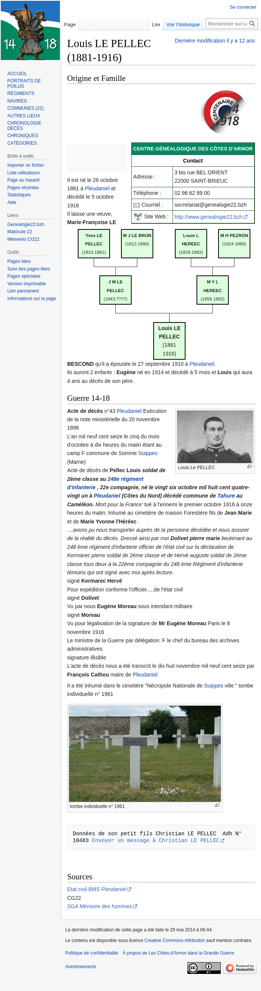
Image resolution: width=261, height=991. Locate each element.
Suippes (148, 453)
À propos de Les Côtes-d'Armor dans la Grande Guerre (178, 953)
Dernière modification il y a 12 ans (215, 41)
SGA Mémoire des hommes (99, 906)
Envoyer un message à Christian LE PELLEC (155, 840)
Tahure (226, 496)
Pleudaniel (97, 188)
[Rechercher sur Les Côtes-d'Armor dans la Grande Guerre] (232, 23)
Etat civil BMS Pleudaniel (96, 889)
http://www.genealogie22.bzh (208, 217)
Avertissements (80, 966)
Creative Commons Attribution (175, 940)
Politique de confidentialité (91, 953)
